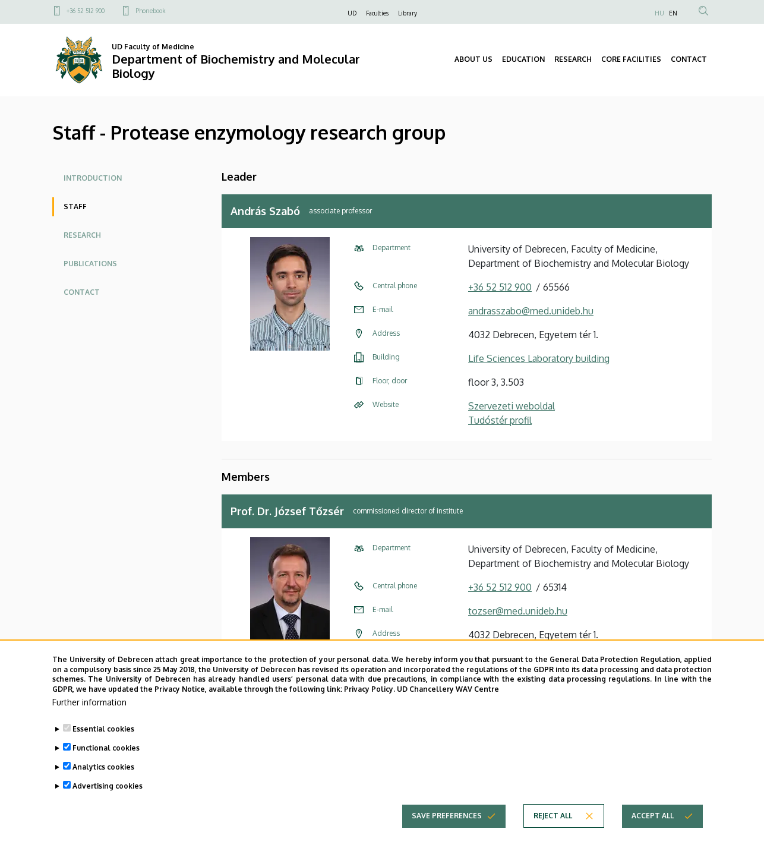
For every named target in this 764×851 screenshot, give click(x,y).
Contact (82, 292)
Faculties (377, 13)
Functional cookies (106, 747)
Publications (90, 263)
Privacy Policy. (369, 689)
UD (352, 13)
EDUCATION (523, 59)
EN (673, 13)
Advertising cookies (107, 785)
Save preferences (447, 815)
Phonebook (150, 10)
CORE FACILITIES (631, 59)
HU (659, 13)
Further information (89, 702)
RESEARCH (573, 59)
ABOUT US (473, 59)
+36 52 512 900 (86, 10)
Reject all (552, 815)
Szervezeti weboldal (511, 406)
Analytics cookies (103, 766)
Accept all (653, 815)
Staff (75, 206)
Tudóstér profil (500, 420)
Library (407, 13)
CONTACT (689, 59)
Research (82, 235)
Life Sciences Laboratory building (539, 358)
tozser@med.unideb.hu (517, 611)
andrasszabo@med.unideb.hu (530, 311)
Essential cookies (103, 728)
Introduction (93, 178)
